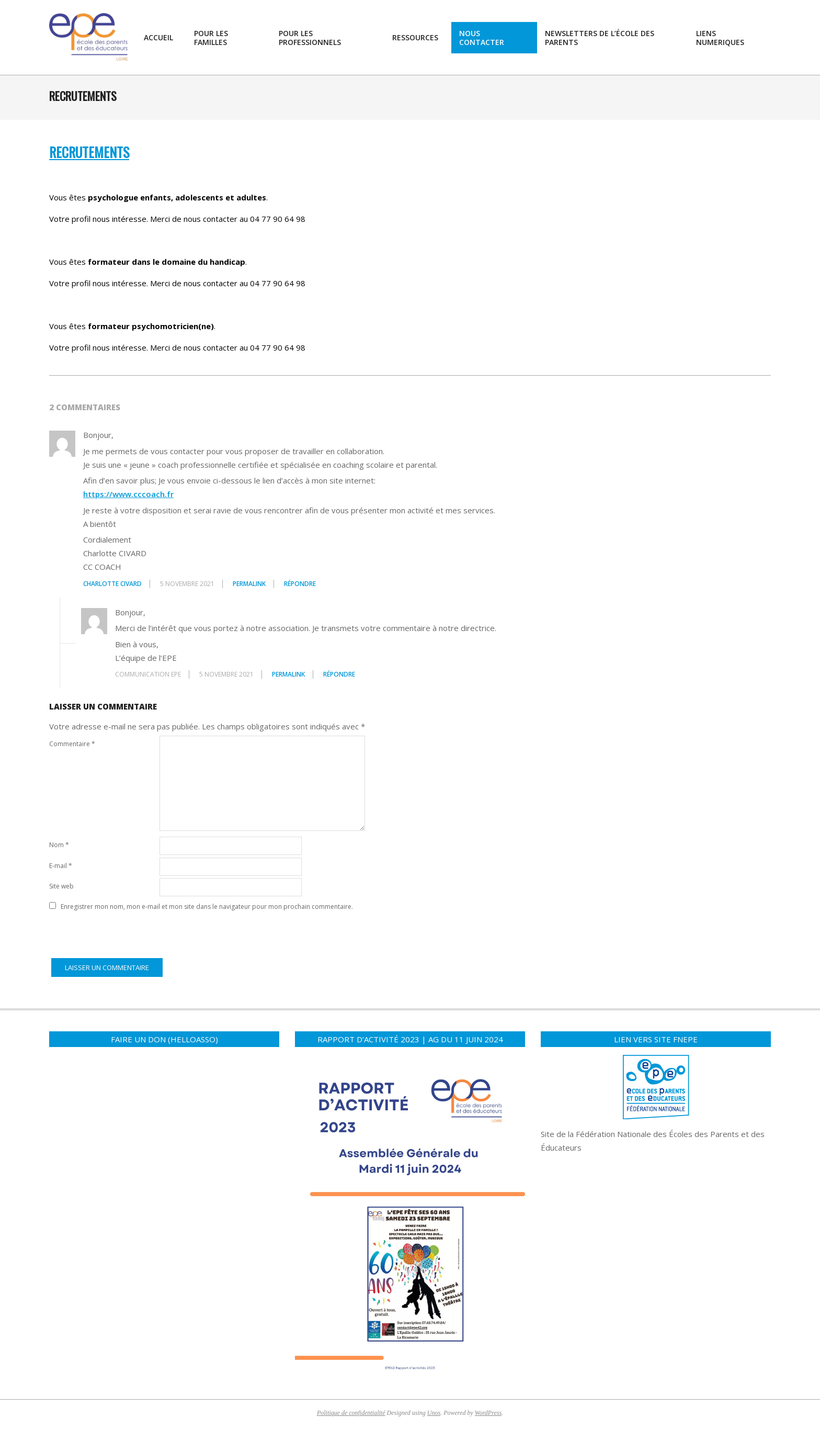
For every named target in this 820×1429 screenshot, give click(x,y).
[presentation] (128, 935)
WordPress (488, 1412)
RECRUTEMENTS (89, 152)
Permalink (249, 583)
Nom (59, 844)
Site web (61, 886)
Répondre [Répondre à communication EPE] (339, 674)
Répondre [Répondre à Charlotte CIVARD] (300, 583)
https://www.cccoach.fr (128, 494)
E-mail (60, 865)
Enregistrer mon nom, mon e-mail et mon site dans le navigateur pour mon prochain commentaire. (207, 906)
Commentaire (72, 743)
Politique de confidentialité (351, 1412)
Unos (433, 1412)
